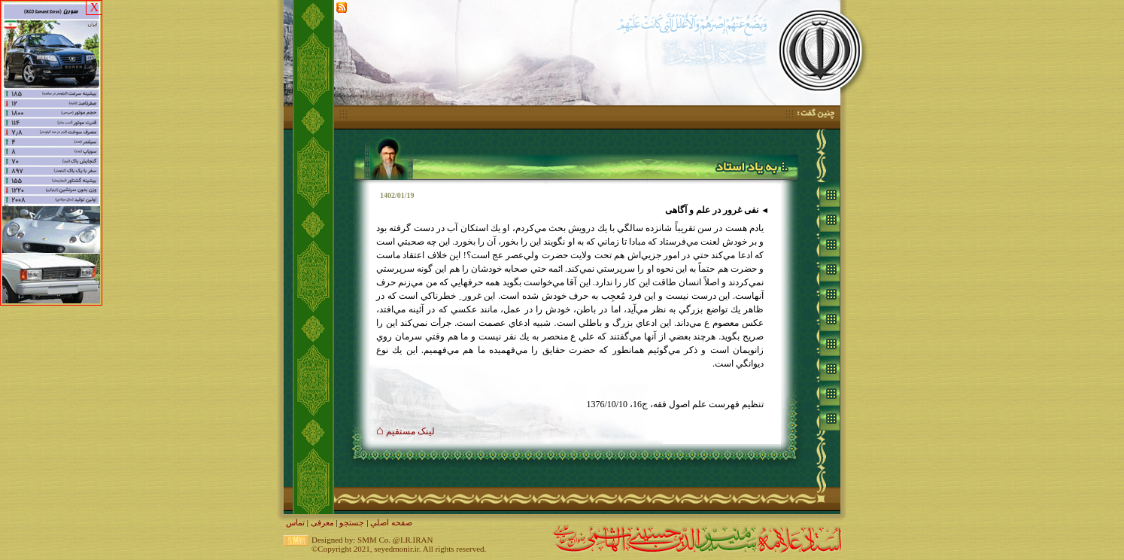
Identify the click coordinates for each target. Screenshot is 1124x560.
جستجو (351, 522)
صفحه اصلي (391, 522)
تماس (295, 522)
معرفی (322, 522)
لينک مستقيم (405, 431)
